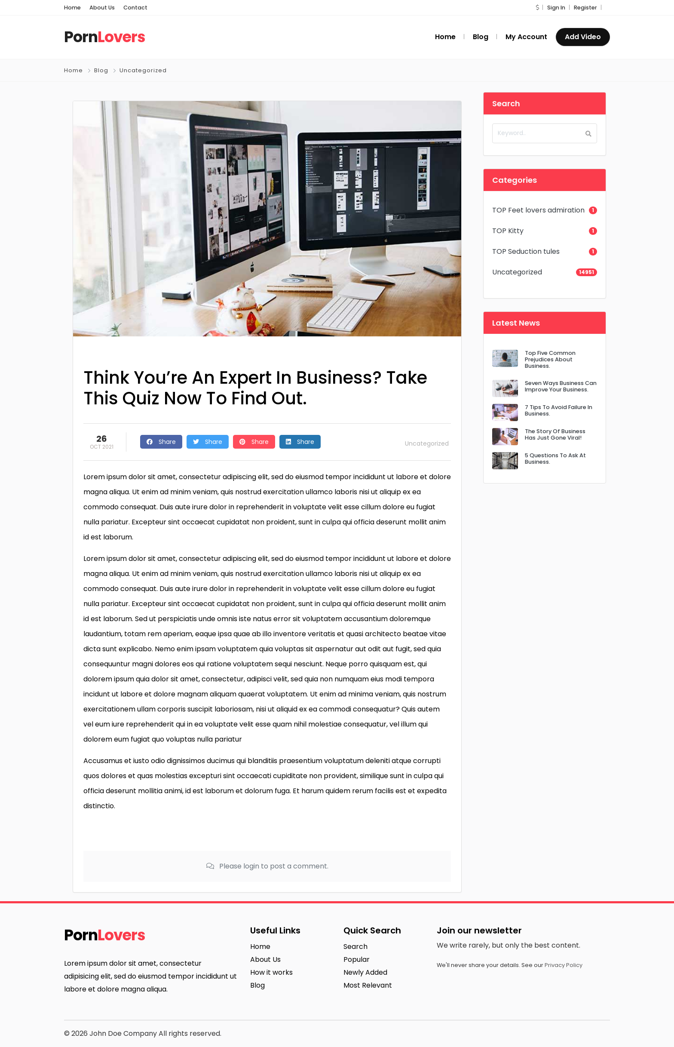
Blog (101, 70)
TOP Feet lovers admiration (538, 210)
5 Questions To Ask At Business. (555, 458)
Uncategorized (143, 70)
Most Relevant (367, 985)
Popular (356, 959)
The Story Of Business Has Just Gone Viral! (555, 434)
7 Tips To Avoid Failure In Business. (558, 410)
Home (72, 7)
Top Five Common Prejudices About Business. (550, 359)
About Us (102, 7)
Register (585, 7)
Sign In (556, 7)
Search (355, 947)
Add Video (583, 37)
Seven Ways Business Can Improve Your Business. (561, 386)
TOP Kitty (508, 231)
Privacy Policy (563, 965)
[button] (537, 7)
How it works (271, 972)
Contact (135, 7)
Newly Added (365, 972)
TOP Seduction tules (526, 251)
